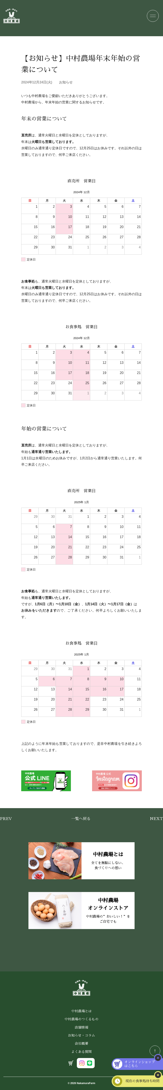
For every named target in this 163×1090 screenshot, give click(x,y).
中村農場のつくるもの (81, 1019)
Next (156, 819)
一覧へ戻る (80, 819)
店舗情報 (81, 1027)
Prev (6, 819)
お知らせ (66, 82)
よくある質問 (81, 1052)
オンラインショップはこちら (140, 1064)
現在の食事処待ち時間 (143, 1081)
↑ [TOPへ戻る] (155, 1050)
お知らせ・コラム (81, 1035)
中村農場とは (81, 1011)
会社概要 (81, 1043)
